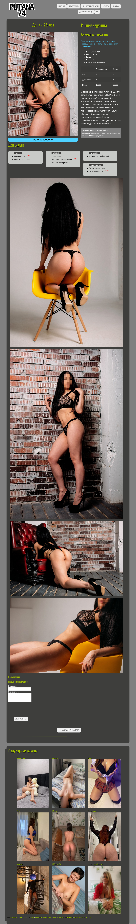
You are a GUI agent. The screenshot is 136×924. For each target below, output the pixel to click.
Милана (20, 864)
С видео (106, 6)
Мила (54, 811)
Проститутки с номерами (62, 917)
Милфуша (92, 811)
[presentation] (25, 709)
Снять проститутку (26, 917)
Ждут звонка (74, 6)
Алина (55, 758)
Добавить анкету (85, 11)
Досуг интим (12, 917)
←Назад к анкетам (69, 730)
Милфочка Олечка (95, 864)
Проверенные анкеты (91, 6)
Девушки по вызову (43, 917)
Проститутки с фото (82, 917)
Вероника (21, 758)
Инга (90, 758)
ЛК (97, 11)
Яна (18, 811)
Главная (61, 6)
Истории (116, 6)
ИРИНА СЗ (56, 864)
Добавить (21, 719)
